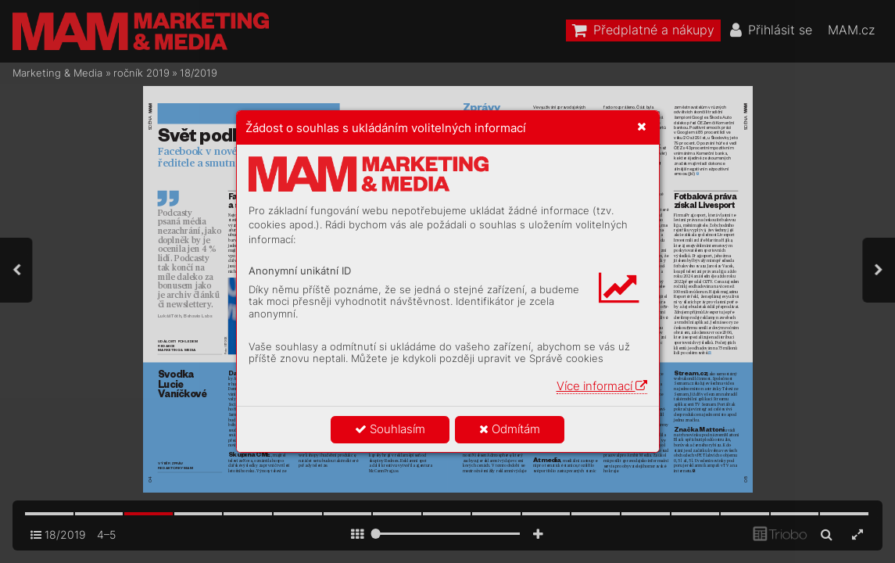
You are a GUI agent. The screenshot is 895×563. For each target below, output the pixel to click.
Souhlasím (390, 428)
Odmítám (509, 428)
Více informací (602, 385)
